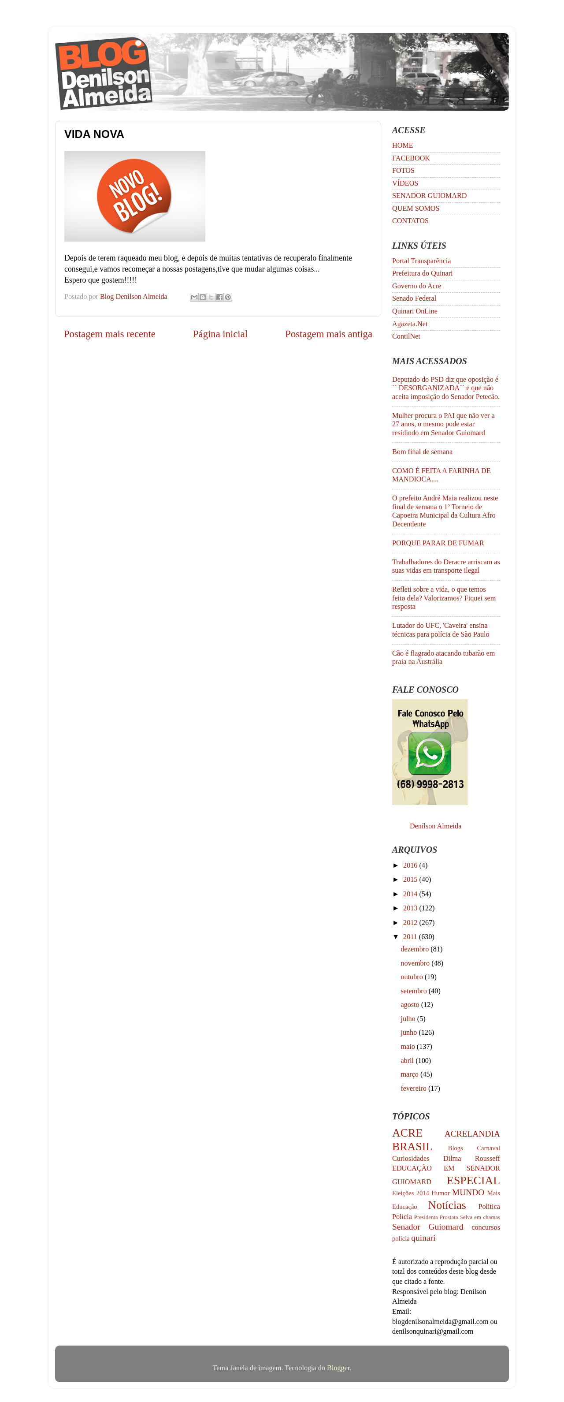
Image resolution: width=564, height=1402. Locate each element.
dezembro (415, 949)
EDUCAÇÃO (412, 1168)
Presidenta (426, 1217)
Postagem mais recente (110, 333)
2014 (411, 894)
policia (401, 1238)
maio (408, 1047)
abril (408, 1061)
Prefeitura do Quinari (422, 273)
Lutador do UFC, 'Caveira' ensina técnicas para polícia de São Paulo (441, 630)
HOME (402, 145)
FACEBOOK (411, 158)
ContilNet (406, 336)
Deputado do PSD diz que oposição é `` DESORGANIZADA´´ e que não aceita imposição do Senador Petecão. (446, 388)
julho (409, 1019)
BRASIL (412, 1146)
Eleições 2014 (410, 1193)
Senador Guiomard (427, 1226)
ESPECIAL (473, 1180)
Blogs (455, 1148)
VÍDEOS (405, 183)
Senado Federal (414, 298)
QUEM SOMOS (416, 209)
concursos (485, 1227)
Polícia (402, 1217)
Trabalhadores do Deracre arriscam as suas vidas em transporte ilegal (446, 566)
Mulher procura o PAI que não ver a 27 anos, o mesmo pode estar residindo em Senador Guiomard (443, 424)
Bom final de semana (422, 452)
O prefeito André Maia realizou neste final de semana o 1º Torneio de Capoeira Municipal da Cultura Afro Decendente (445, 511)
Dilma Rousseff (471, 1159)
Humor (440, 1193)
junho (410, 1033)
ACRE (407, 1132)
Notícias (447, 1205)
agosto (411, 1005)
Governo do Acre (416, 286)
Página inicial (220, 333)
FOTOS (403, 171)
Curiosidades (411, 1159)
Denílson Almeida (435, 826)
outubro (412, 977)
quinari (423, 1237)
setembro (414, 991)
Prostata (449, 1217)
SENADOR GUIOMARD (429, 196)
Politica (489, 1207)
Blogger (338, 1368)
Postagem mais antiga (328, 333)
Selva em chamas (480, 1217)
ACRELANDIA (472, 1133)
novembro (416, 963)
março (410, 1074)
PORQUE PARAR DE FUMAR (438, 543)
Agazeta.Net (409, 324)
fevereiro (414, 1089)
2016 (411, 865)
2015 (411, 880)
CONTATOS (410, 221)
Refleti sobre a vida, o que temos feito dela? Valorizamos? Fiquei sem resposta (444, 598)
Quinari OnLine (415, 311)
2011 (411, 937)
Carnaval (488, 1148)
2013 (411, 908)
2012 (411, 923)
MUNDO (468, 1192)
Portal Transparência (421, 261)
